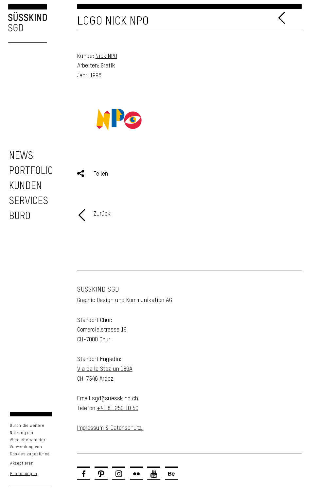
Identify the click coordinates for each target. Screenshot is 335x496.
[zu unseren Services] (28, 201)
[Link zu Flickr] (136, 473)
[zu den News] (21, 156)
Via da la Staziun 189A (104, 369)
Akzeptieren (22, 464)
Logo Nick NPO (113, 21)
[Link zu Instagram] (118, 473)
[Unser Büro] (19, 216)
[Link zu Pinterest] (101, 473)
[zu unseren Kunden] (25, 186)
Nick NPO (106, 56)
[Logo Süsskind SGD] (23, 23)
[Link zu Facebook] (83, 473)
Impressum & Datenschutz (110, 428)
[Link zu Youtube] (153, 473)
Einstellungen (23, 474)
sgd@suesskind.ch (115, 399)
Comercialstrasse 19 (102, 330)
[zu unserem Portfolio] (31, 171)
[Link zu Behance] (171, 473)
